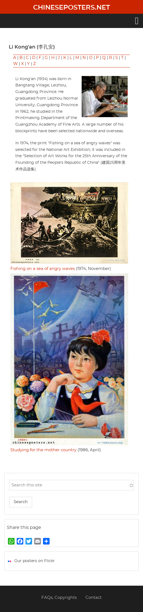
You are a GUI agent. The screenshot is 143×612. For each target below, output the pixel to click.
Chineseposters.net (71, 7)
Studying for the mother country (43, 450)
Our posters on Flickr (34, 561)
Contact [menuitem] (93, 598)
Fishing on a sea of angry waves (42, 269)
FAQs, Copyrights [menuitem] (59, 598)
